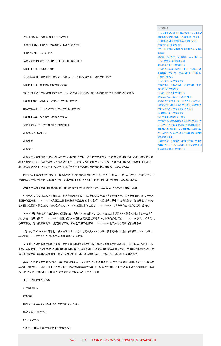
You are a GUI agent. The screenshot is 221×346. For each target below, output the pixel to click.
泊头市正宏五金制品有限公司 (172, 93)
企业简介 (46, 21)
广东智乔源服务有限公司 (169, 45)
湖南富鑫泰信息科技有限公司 (172, 149)
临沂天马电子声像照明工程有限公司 (175, 97)
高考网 (161, 53)
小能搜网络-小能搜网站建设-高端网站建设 (178, 41)
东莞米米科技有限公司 (168, 89)
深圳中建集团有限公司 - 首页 (171, 117)
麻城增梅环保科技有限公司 (171, 113)
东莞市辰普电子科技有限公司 (172, 65)
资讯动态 (175, 21)
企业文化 (65, 21)
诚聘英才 (138, 21)
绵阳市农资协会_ (166, 137)
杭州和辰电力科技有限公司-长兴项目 (175, 109)
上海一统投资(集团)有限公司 (171, 61)
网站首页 (28, 21)
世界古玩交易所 (165, 77)
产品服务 (83, 21)
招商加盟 (120, 21)
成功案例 (101, 21)
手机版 (83, 340)
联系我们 (157, 21)
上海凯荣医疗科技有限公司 (171, 81)
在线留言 (194, 21)
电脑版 (72, 340)
